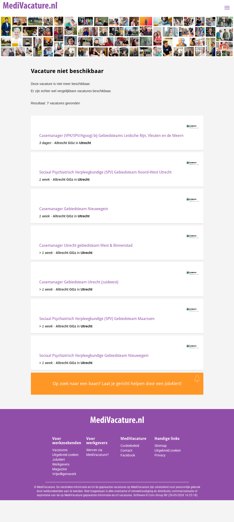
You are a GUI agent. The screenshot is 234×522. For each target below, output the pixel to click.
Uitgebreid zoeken (65, 455)
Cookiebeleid (129, 446)
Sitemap (160, 446)
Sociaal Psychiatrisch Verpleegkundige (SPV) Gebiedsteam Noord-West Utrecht (105, 172)
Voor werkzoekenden (66, 440)
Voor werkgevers (97, 440)
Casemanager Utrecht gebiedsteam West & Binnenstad (85, 245)
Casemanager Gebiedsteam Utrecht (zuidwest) (78, 282)
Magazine (59, 469)
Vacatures (60, 450)
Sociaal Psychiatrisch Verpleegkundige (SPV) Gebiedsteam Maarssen (96, 318)
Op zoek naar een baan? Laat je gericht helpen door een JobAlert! (117, 383)
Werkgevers (60, 464)
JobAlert (58, 459)
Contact (126, 450)
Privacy (160, 455)
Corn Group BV (158, 495)
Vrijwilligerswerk (64, 474)
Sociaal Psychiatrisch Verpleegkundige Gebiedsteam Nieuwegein (93, 355)
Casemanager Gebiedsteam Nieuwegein (73, 209)
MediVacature (133, 438)
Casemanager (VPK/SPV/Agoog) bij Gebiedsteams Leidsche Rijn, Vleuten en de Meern (111, 135)
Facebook (127, 455)
